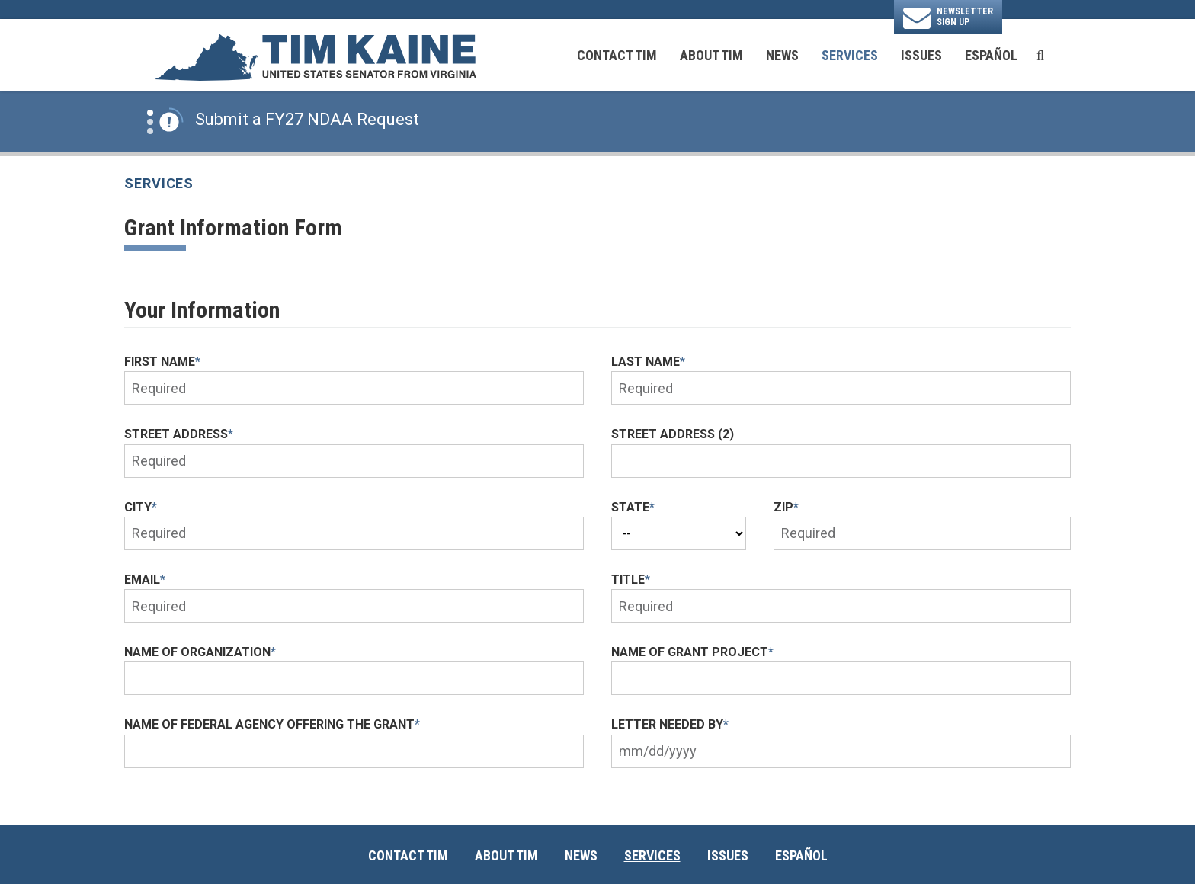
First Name (162, 361)
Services (850, 55)
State (633, 507)
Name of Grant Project (692, 652)
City (140, 507)
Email (144, 579)
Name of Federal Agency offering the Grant (272, 724)
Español (991, 55)
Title (630, 579)
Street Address (178, 434)
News (782, 55)
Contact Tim (617, 55)
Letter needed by (670, 724)
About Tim (711, 55)
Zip (786, 507)
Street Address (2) (672, 434)
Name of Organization (200, 652)
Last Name (648, 361)
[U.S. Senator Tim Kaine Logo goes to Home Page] (314, 55)
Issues (921, 55)
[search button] (1040, 55)
